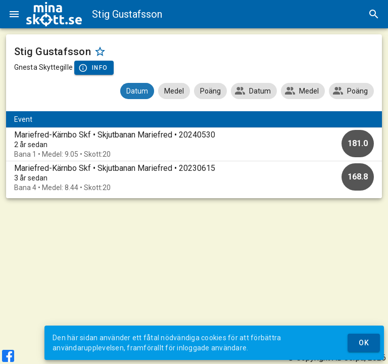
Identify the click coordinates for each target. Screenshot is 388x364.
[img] (54, 14)
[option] (194, 144)
